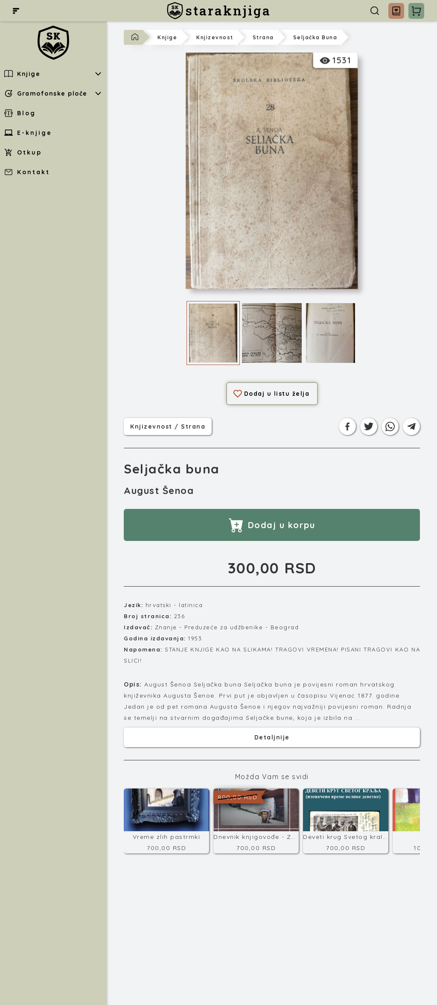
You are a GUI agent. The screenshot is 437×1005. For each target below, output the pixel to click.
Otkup (23, 152)
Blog (20, 113)
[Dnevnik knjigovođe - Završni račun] (256, 821)
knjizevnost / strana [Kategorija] (167, 425)
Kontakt (27, 172)
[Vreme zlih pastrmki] (166, 821)
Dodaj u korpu (272, 524)
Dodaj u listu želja (271, 393)
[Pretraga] (374, 10)
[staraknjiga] (218, 10)
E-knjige (28, 133)
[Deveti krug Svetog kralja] (345, 821)
